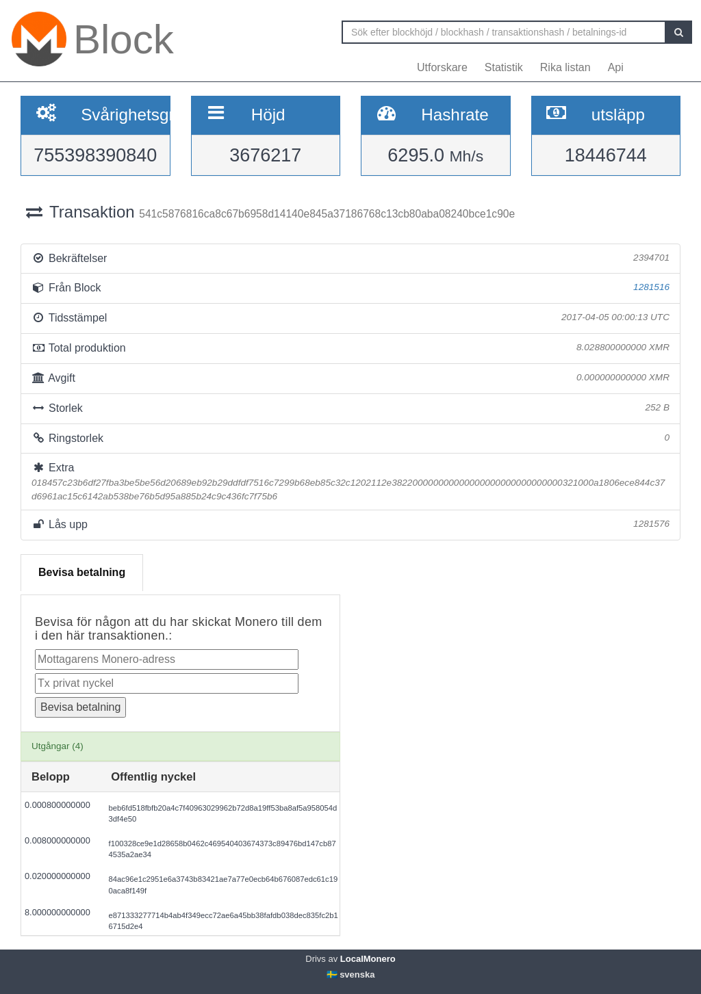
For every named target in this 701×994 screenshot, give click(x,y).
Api (616, 67)
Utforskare (442, 67)
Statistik (504, 67)
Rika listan (565, 67)
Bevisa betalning (81, 572)
